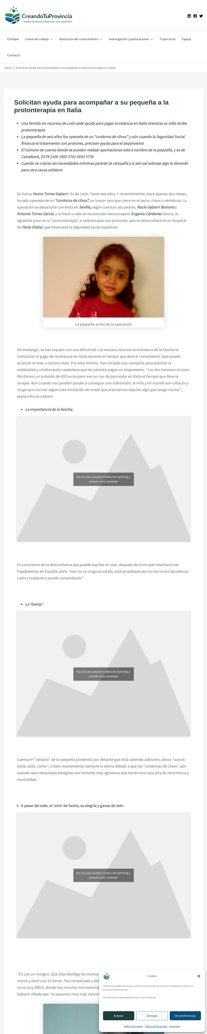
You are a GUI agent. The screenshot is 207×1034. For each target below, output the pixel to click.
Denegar (152, 1016)
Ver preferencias (185, 1016)
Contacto (13, 55)
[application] (51, 39)
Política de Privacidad (156, 1026)
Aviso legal (174, 1026)
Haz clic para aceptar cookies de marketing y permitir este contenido (103, 479)
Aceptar (119, 1016)
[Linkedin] (189, 16)
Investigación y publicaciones (131, 39)
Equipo (186, 39)
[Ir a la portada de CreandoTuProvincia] (39, 15)
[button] (199, 976)
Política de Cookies (133, 1026)
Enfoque (13, 39)
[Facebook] (195, 16)
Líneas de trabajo (39, 39)
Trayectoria (167, 39)
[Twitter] (201, 16)
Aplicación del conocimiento (80, 39)
